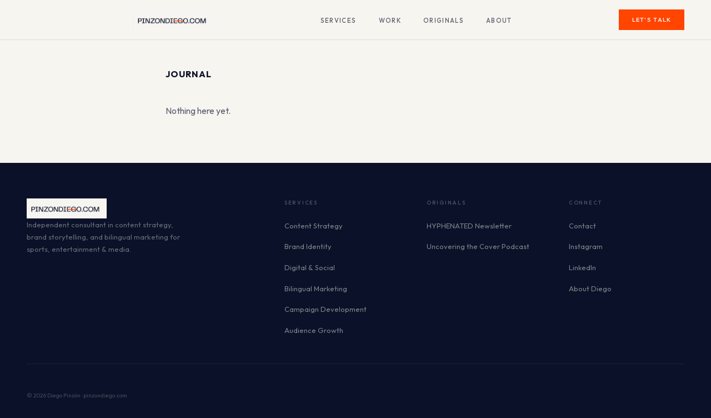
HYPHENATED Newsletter (469, 225)
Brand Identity (308, 246)
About (499, 20)
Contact (582, 225)
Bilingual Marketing (315, 288)
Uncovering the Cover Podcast (478, 246)
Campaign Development (325, 309)
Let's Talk (652, 19)
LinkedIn (582, 267)
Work (390, 20)
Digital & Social (309, 267)
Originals (443, 20)
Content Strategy (313, 225)
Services (339, 20)
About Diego (590, 288)
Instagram (586, 246)
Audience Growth (313, 330)
